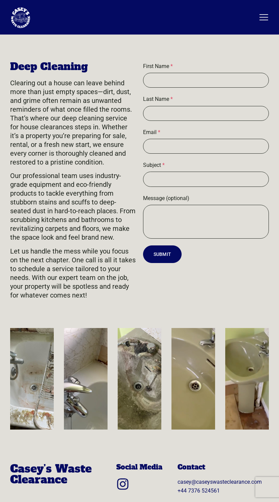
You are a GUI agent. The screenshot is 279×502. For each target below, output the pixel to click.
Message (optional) (166, 198)
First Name (158, 66)
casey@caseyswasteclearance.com (220, 482)
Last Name (158, 99)
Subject (154, 165)
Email (151, 132)
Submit (162, 254)
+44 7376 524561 (199, 490)
